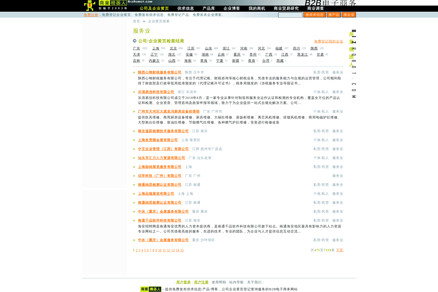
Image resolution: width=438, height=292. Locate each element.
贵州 (253, 54)
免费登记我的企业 (328, 41)
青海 (204, 61)
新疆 (235, 61)
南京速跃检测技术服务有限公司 (163, 131)
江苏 (191, 48)
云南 (221, 54)
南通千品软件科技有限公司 (160, 220)
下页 (339, 250)
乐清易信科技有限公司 (156, 92)
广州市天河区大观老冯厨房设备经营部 (169, 111)
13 (173, 250)
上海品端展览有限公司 (156, 194)
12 (168, 250)
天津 (136, 54)
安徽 (189, 54)
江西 (285, 54)
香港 (251, 61)
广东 (136, 48)
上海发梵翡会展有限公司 (158, 140)
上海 (156, 48)
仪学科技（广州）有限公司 (160, 176)
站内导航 (236, 282)
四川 (296, 48)
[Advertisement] (104, 102)
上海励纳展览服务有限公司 (160, 167)
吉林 (136, 61)
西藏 (280, 61)
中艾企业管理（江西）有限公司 (163, 149)
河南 (243, 48)
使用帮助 (219, 282)
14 (177, 250)
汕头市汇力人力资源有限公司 (161, 158)
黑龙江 (302, 54)
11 (164, 250)
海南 (188, 61)
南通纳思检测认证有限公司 (160, 185)
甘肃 (320, 54)
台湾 (266, 61)
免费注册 (91, 15)
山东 (208, 48)
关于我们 (254, 282)
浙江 (226, 48)
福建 (279, 48)
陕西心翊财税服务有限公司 (160, 72)
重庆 (237, 54)
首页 (136, 21)
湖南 (205, 54)
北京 (173, 48)
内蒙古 (154, 61)
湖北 (171, 54)
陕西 (314, 48)
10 (159, 250)
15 (182, 250)
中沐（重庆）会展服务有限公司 (163, 211)
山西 (172, 61)
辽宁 (154, 54)
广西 (269, 54)
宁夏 (219, 61)
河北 (261, 48)
